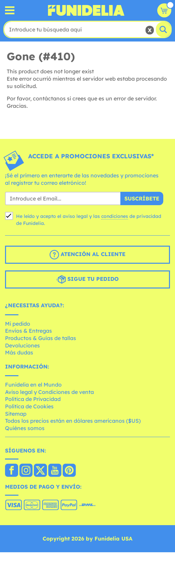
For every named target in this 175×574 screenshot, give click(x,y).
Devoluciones (22, 345)
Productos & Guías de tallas (40, 338)
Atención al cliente (87, 254)
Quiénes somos (25, 428)
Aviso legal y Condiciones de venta (49, 392)
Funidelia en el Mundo (33, 384)
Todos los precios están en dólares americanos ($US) (73, 420)
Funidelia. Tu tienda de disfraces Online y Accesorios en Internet (86, 10)
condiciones (114, 216)
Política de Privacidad (33, 399)
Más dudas (19, 352)
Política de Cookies (29, 406)
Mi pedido (17, 323)
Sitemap (15, 413)
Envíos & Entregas (28, 330)
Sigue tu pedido (87, 279)
